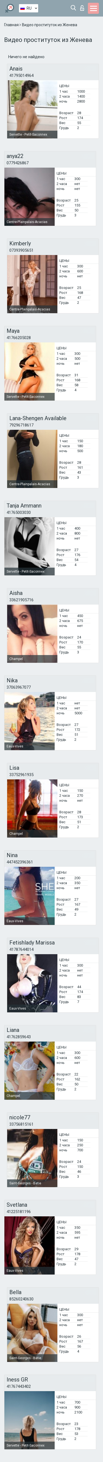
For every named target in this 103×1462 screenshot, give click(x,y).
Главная (12, 25)
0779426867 (18, 162)
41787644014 (21, 949)
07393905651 (21, 250)
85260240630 (21, 1299)
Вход (82, 8)
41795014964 (21, 75)
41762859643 (19, 1036)
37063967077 (19, 687)
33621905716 (21, 599)
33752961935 (21, 774)
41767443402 (19, 1386)
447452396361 (20, 862)
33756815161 (21, 1124)
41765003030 (19, 512)
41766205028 (19, 337)
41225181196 (19, 1211)
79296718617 (21, 425)
